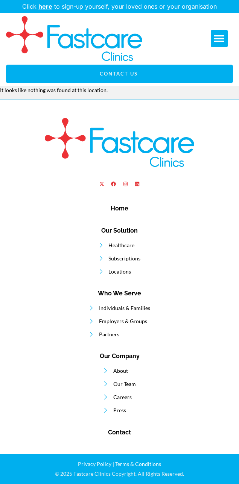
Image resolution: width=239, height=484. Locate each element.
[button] (219, 38)
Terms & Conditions (138, 464)
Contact (119, 432)
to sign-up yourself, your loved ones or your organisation (127, 6)
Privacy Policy (94, 464)
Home (119, 208)
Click (30, 6)
